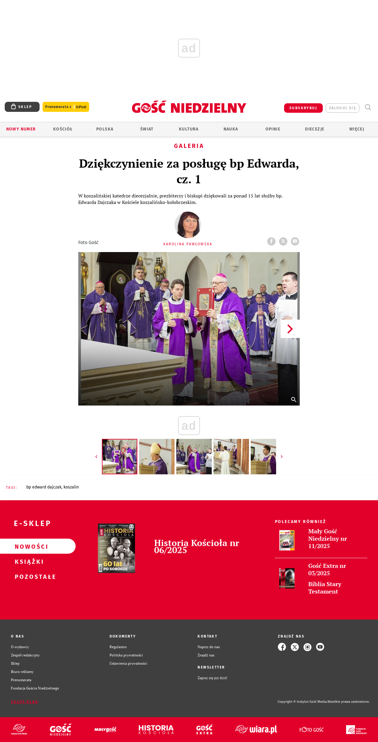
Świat (147, 129)
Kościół (63, 129)
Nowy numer (21, 129)
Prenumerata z (66, 107)
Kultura (189, 129)
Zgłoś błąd (24, 702)
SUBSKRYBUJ (303, 108)
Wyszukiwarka (367, 107)
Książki (28, 561)
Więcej (356, 129)
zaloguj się (342, 108)
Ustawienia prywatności (128, 663)
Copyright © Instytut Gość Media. (303, 702)
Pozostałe (28, 576)
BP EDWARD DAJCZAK (43, 487)
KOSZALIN (71, 487)
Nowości (28, 546)
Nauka (231, 129)
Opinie (272, 129)
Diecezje (314, 129)
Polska (104, 129)
